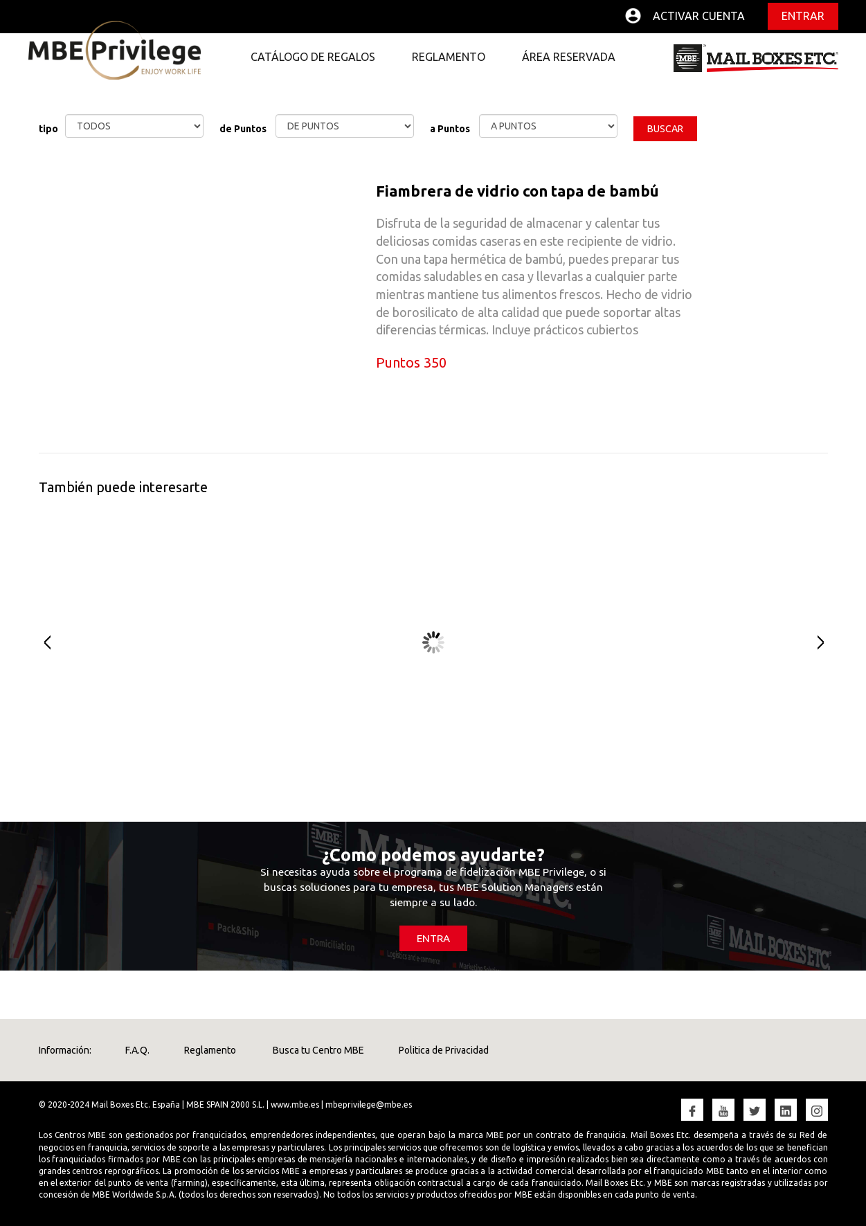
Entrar (803, 16)
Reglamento (211, 1050)
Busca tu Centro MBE (318, 1050)
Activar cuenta (699, 16)
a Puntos (450, 128)
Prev (40, 642)
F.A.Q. (138, 1050)
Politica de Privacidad (444, 1050)
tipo (48, 128)
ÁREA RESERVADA (568, 57)
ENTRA (433, 938)
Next (826, 642)
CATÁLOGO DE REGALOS (313, 57)
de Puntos (243, 128)
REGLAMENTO (448, 57)
